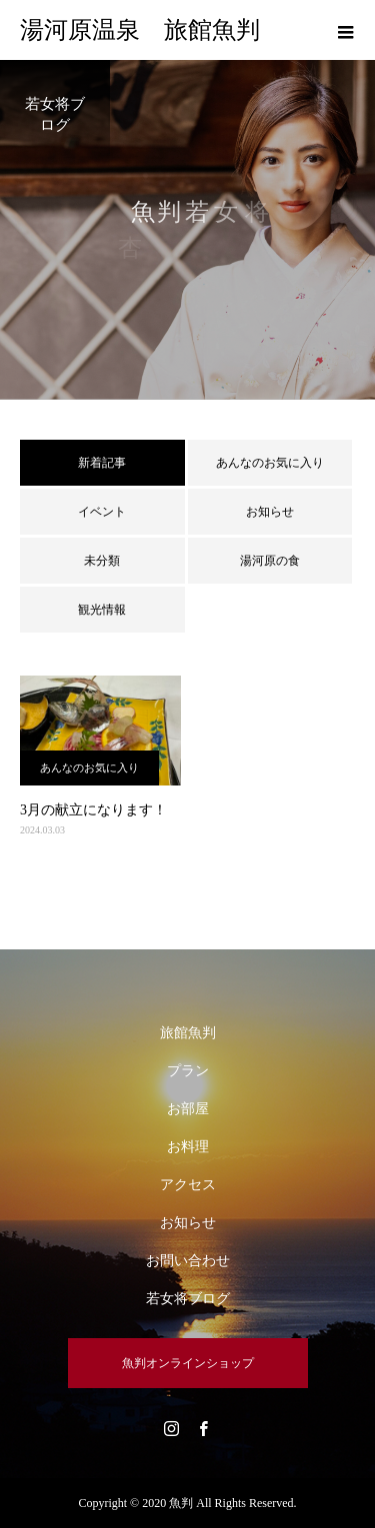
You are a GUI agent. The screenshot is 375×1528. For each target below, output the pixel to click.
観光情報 (102, 610)
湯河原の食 (270, 561)
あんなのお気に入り (270, 463)
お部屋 (188, 1108)
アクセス (188, 1184)
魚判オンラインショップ (188, 1363)
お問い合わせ (188, 1260)
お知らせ (270, 512)
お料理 (188, 1146)
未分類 (102, 561)
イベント (102, 512)
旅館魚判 (188, 1032)
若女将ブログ (188, 1298)
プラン (188, 1070)
